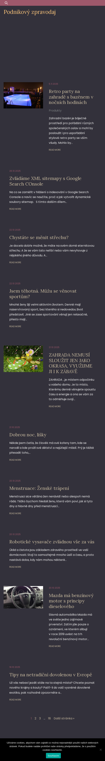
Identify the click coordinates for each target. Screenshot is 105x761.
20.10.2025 (15, 480)
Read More (55, 149)
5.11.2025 (53, 83)
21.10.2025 (54, 347)
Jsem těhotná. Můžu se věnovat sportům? (43, 293)
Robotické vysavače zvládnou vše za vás (51, 542)
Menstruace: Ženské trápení (39, 488)
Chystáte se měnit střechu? (39, 237)
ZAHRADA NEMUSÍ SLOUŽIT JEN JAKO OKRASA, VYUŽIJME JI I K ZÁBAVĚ (70, 363)
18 (49, 718)
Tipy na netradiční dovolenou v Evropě (50, 675)
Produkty (55, 110)
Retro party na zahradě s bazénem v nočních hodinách (71, 96)
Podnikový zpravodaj (30, 11)
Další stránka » (64, 718)
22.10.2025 (14, 229)
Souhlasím (53, 755)
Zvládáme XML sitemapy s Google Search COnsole (45, 181)
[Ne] (100, 749)
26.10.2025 (15, 170)
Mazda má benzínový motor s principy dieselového (71, 600)
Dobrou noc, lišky (27, 435)
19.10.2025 (14, 667)
